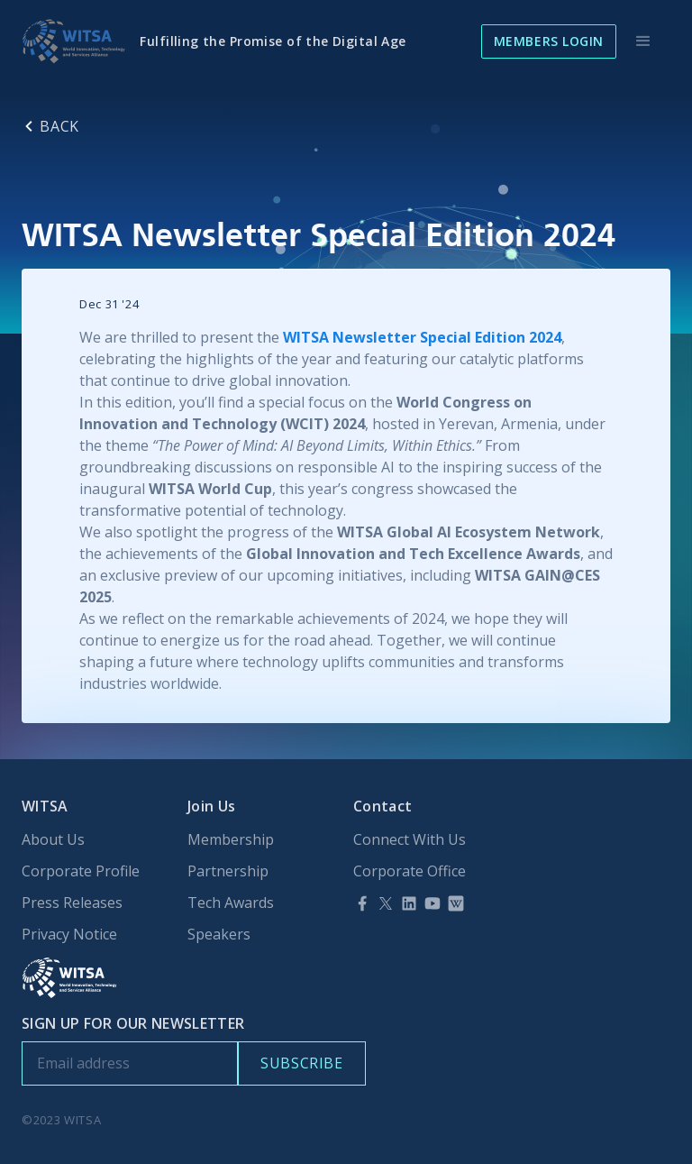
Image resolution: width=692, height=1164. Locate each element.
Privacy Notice (69, 934)
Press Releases (72, 903)
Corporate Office (409, 871)
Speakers (218, 934)
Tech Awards (230, 903)
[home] (73, 41)
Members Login (549, 41)
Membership (230, 839)
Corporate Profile (81, 871)
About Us (53, 839)
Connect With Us (409, 839)
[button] (643, 41)
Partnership (228, 871)
